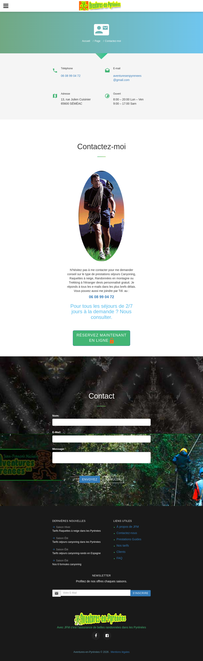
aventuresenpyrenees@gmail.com (127, 78)
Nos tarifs (123, 545)
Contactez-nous (127, 533)
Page (97, 41)
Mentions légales (120, 652)
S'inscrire (140, 593)
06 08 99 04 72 (70, 75)
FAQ (119, 558)
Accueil (86, 41)
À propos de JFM (128, 526)
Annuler (113, 479)
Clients (121, 551)
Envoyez (89, 479)
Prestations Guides (129, 539)
